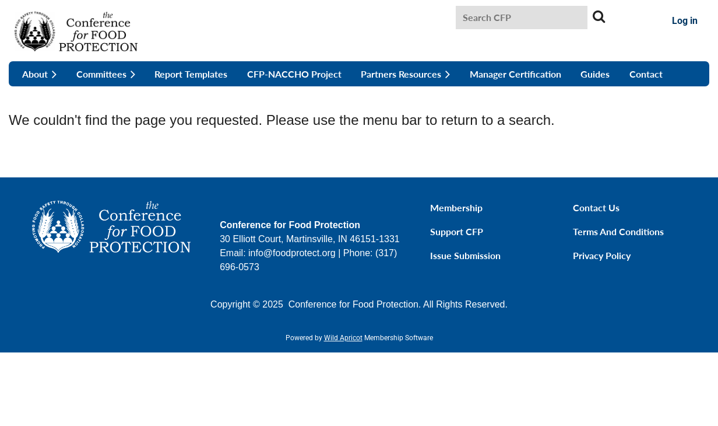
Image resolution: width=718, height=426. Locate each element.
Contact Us (596, 207)
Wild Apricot (343, 338)
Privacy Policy (602, 255)
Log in (685, 20)
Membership (456, 207)
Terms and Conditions (618, 231)
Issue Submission (465, 255)
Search (598, 16)
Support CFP (456, 231)
